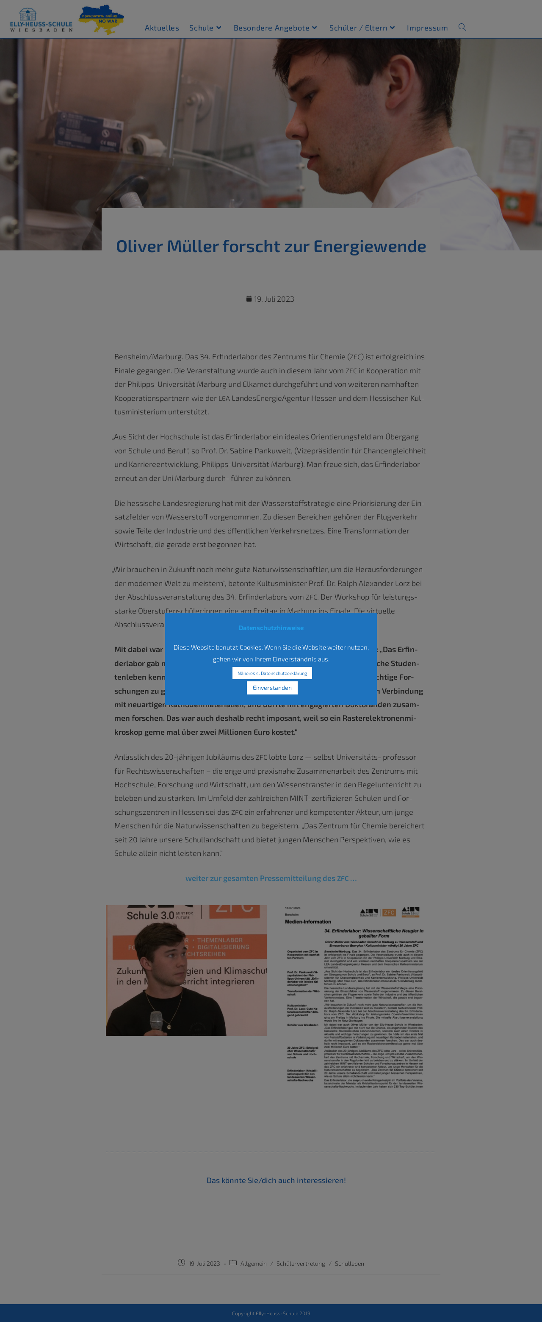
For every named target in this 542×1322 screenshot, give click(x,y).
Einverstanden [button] (272, 687)
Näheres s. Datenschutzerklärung (272, 673)
